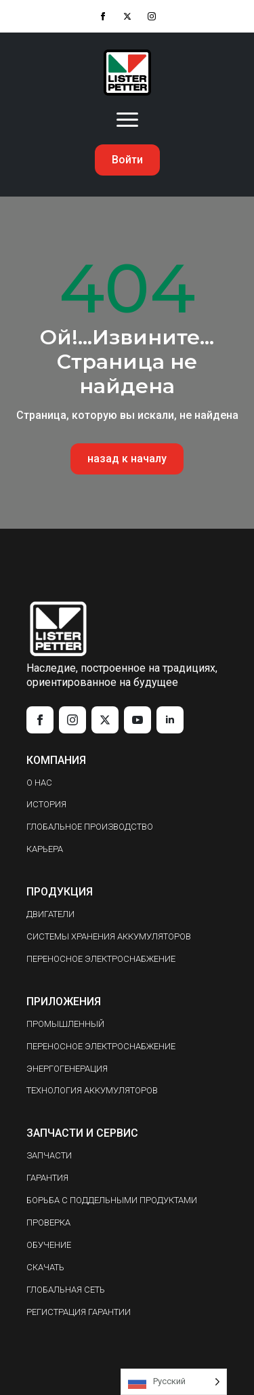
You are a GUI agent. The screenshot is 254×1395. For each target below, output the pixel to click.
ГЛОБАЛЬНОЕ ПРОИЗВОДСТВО (89, 827)
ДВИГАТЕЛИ (50, 914)
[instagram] (151, 16)
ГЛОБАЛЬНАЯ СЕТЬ (65, 1290)
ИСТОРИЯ (46, 804)
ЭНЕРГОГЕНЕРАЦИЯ (67, 1069)
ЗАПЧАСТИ (49, 1155)
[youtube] (137, 719)
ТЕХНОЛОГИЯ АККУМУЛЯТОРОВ (92, 1090)
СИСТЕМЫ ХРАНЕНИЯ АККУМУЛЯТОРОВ (108, 936)
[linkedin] (170, 719)
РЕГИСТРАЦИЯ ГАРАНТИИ (78, 1312)
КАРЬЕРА (44, 849)
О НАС (39, 782)
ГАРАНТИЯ (47, 1178)
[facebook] (102, 16)
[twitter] (127, 16)
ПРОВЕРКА (48, 1222)
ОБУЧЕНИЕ (48, 1245)
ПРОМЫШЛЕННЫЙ (65, 1024)
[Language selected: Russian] (174, 1382)
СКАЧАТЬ (45, 1267)
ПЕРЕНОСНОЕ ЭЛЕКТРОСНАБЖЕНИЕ (100, 959)
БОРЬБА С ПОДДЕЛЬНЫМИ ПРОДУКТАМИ (111, 1200)
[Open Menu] (127, 120)
